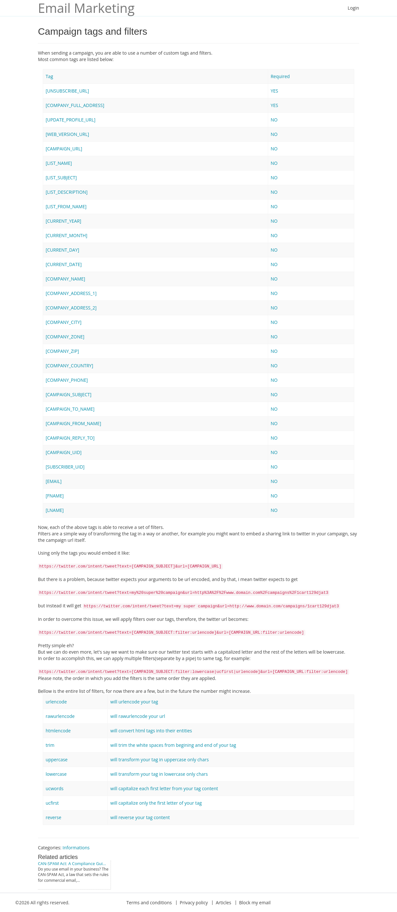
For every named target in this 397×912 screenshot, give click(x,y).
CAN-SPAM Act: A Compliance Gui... (72, 863)
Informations (75, 848)
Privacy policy (194, 902)
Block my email (255, 902)
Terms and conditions (149, 902)
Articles (223, 902)
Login (353, 8)
